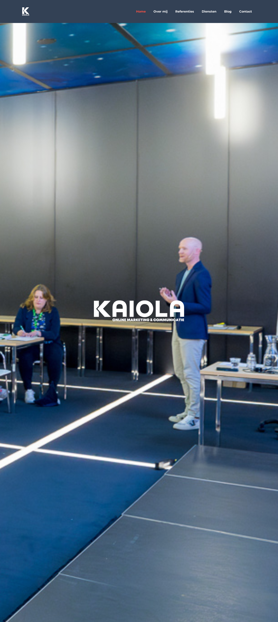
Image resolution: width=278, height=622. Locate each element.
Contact (245, 11)
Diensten (209, 11)
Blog (227, 11)
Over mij (160, 11)
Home (141, 11)
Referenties (184, 11)
